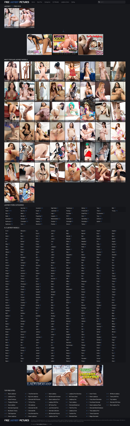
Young (114, 210)
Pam (83, 353)
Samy (99, 329)
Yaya (113, 340)
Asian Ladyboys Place (95, 405)
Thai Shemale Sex (33, 393)
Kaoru (53, 268)
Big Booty (9, 224)
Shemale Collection (54, 410)
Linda (53, 347)
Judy (53, 249)
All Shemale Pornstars (55, 396)
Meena (68, 262)
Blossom (23, 230)
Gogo (38, 278)
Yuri (113, 358)
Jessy (38, 355)
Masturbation (55, 218)
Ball (7, 313)
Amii (7, 262)
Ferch (38, 233)
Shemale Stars (73, 416)
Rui (98, 321)
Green (38, 286)
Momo (68, 313)
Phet (98, 257)
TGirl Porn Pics (73, 408)
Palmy (83, 350)
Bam (7, 318)
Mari (68, 244)
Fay (37, 230)
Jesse (38, 350)
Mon (68, 316)
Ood (83, 340)
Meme (68, 268)
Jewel (38, 358)
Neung (83, 257)
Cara (22, 268)
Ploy (98, 276)
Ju (52, 244)
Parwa (99, 238)
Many (68, 241)
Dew (22, 329)
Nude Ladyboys (12, 393)
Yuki (113, 355)
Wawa (114, 318)
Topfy (114, 292)
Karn (53, 276)
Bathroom (9, 221)
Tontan (114, 289)
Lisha (53, 355)
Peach (99, 249)
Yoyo (114, 347)
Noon (83, 297)
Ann (7, 278)
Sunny (114, 246)
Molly (68, 310)
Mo (67, 305)
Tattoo (84, 224)
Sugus (114, 241)
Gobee (38, 273)
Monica (68, 321)
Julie (52, 252)
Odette (83, 321)
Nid (82, 262)
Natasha (84, 241)
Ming (68, 292)
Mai (67, 230)
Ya (113, 334)
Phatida (99, 254)
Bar (7, 321)
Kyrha (53, 321)
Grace (38, 284)
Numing (83, 308)
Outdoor (54, 221)
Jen (37, 345)
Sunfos (114, 244)
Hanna (38, 294)
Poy (98, 297)
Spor (113, 236)
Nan (67, 347)
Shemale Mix (31, 410)
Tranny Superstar (94, 413)
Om (83, 337)
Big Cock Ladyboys (33, 396)
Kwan (53, 313)
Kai (52, 265)
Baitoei (8, 308)
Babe (8, 216)
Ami (7, 260)
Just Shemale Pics (54, 408)
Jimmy (53, 230)
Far (22, 361)
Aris (7, 294)
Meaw (68, 257)
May (68, 252)
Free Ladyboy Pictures (41, 424)
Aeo (7, 238)
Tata (114, 273)
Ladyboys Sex (72, 399)
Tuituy (114, 294)
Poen (98, 278)
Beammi (8, 329)
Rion (98, 316)
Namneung (69, 345)
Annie (8, 284)
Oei (82, 324)
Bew (7, 358)
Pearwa (99, 252)
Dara (22, 310)
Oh (82, 326)
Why (113, 321)
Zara (113, 361)
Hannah (38, 297)
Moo (68, 324)
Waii (113, 313)
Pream (99, 302)
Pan (83, 355)
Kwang (53, 316)
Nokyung (84, 281)
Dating (73, 2)
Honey (38, 305)
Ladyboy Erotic (73, 410)
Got (37, 281)
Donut (23, 334)
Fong (37, 244)
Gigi (37, 262)
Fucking (39, 218)
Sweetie (114, 254)
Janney (38, 332)
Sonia (99, 361)
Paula (99, 246)
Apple (8, 289)
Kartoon (54, 278)
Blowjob (24, 218)
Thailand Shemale (13, 402)
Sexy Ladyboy (11, 405)
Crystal (23, 305)
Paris (99, 236)
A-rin (7, 230)
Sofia (98, 353)
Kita (52, 302)
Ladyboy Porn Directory (75, 393)
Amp (7, 268)
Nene (83, 254)
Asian (8, 210)
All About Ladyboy (114, 393)
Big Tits (24, 210)
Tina (113, 284)
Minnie (68, 297)
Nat (82, 236)
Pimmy (99, 270)
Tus (113, 297)
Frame (38, 246)
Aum (8, 302)
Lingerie (54, 216)
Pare (98, 233)
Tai (113, 262)
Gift (37, 257)
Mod (68, 308)
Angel (8, 273)
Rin (98, 310)
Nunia (83, 313)
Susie (114, 249)
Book (22, 244)
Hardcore (39, 224)
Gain (37, 249)
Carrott (23, 270)
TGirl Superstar (12, 413)
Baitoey (8, 310)
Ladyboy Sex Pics (53, 416)
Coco (23, 294)
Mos (68, 329)
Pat (98, 241)
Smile (99, 345)
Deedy (23, 324)
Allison (8, 252)
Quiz (99, 308)
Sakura (99, 324)
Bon (22, 238)
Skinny (84, 208)
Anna (8, 281)
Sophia (114, 230)
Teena (114, 276)
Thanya (114, 278)
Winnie (114, 332)
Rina (98, 313)
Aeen (7, 236)
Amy (8, 270)
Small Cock (85, 210)
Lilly (52, 340)
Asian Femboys (12, 399)
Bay (7, 326)
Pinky (99, 273)
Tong (113, 286)
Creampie (24, 221)
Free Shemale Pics (33, 413)
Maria (68, 246)
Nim (83, 265)
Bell (7, 342)
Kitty (53, 305)
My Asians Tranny (12, 410)
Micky (68, 276)
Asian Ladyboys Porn (54, 399)
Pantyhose (70, 208)
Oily (82, 332)
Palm (83, 347)
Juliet (53, 254)
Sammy (99, 326)
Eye (22, 353)
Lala (52, 326)
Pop (98, 294)
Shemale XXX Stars (115, 402)
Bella (8, 345)
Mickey (69, 273)
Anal (8, 208)
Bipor (7, 361)
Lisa (53, 353)
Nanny (68, 361)
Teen (99, 208)
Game (38, 252)
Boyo (22, 252)
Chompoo (24, 284)
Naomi (83, 230)
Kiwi (52, 308)
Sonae (99, 358)
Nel (82, 252)
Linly (52, 350)
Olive (83, 334)
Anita (7, 276)
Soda (99, 350)
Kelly (52, 289)
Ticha (114, 281)
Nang (68, 355)
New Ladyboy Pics (114, 405)
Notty (83, 300)
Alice (8, 244)
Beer (8, 340)
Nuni (83, 310)
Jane (37, 329)
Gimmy (38, 265)
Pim (98, 268)
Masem (69, 249)
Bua (22, 254)
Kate (52, 281)
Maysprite (69, 254)
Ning (83, 268)
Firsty (38, 241)
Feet (38, 213)
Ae (7, 233)
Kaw (52, 286)
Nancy (68, 353)
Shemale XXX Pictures (34, 399)
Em (22, 345)
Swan (114, 252)
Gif (37, 254)
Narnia (83, 233)
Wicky (114, 324)
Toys (99, 216)
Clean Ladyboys (12, 416)
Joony (53, 238)
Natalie (83, 238)
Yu (113, 350)
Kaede (53, 262)
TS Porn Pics (31, 402)
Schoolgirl (69, 221)
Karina (53, 270)
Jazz (37, 340)
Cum (23, 224)
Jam (37, 326)
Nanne (68, 358)
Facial (38, 210)
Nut (83, 316)
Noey (83, 273)
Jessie (38, 353)
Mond (68, 318)
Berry (7, 355)
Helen (38, 300)
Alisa (7, 249)
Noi (82, 276)
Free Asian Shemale (95, 402)
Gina (37, 268)
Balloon (8, 316)
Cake (22, 260)
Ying (113, 342)
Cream (23, 300)
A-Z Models (56, 2)
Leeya (53, 334)
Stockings (84, 221)
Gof (37, 276)
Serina (99, 340)
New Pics (39, 2)
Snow (99, 347)
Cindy (23, 292)
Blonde (23, 216)
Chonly (23, 286)
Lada (53, 324)
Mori (68, 326)
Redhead (69, 218)
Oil (82, 329)
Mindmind (69, 289)
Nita (82, 270)
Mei (67, 265)
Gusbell (38, 292)
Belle (7, 347)
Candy (23, 265)
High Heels (54, 208)
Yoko (114, 345)
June (53, 257)
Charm (23, 276)
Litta (52, 358)
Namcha (69, 342)
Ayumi (8, 305)
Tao (113, 270)
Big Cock (24, 208)
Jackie (38, 321)
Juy (52, 260)
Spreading (85, 218)
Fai (22, 355)
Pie (98, 265)
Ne (82, 249)
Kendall (53, 292)
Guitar (38, 289)
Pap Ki (99, 230)
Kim (52, 300)
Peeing (69, 210)
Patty (99, 244)
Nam (68, 340)
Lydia (53, 361)
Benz (8, 353)
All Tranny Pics (52, 405)
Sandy (99, 332)
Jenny (38, 347)
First (38, 238)
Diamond (23, 332)
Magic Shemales (94, 416)
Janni (38, 334)
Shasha (99, 342)
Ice (37, 310)
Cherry (23, 281)
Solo (83, 216)
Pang (83, 361)
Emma (23, 347)
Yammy (114, 337)
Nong (83, 284)
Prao (98, 300)
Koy (52, 310)
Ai (7, 241)
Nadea (68, 334)
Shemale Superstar (13, 408)
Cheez (23, 278)
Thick (99, 210)
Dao (22, 308)
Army (8, 300)
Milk (68, 278)
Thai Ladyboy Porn (94, 410)
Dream (23, 337)
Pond (99, 286)
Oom (83, 342)
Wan (113, 316)
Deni (22, 326)
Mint (68, 300)
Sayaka (99, 337)
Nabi (68, 332)
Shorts (68, 224)
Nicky (83, 260)
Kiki (52, 297)
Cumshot (39, 208)
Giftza (38, 260)
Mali (67, 233)
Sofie (98, 355)
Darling (23, 313)
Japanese (55, 210)
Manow (68, 238)
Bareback (9, 218)
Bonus (23, 241)
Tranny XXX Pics (114, 396)
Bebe (7, 334)
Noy (82, 302)
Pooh (98, 292)
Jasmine (39, 337)
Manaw (69, 236)
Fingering (39, 216)
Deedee (23, 321)
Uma (113, 300)
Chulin (23, 289)
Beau (7, 332)
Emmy (23, 350)
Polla (98, 281)
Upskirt (99, 221)
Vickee (114, 308)
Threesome (100, 213)
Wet (113, 208)
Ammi (8, 265)
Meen (68, 260)
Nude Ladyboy (52, 393)
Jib (37, 361)
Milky (68, 281)
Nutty (83, 318)
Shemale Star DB (32, 408)
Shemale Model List (74, 405)
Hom (37, 302)
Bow (22, 246)
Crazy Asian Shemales (95, 399)
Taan (113, 257)
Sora (113, 233)
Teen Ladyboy (73, 402)
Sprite (114, 238)
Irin (37, 313)
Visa (113, 310)
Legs (53, 213)
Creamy (23, 302)
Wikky (114, 326)
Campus (23, 262)
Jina (53, 233)
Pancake (84, 358)
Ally (7, 254)
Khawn (53, 294)
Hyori (38, 308)
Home (33, 2)
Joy (52, 241)
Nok (82, 278)
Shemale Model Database (96, 408)
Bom (22, 236)
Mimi (68, 284)
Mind (68, 286)
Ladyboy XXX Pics (53, 402)
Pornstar (69, 213)
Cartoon (24, 273)
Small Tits (85, 213)
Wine (114, 329)
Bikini (23, 213)
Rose (99, 318)
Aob (7, 286)
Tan (113, 268)
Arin (7, 292)
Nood (83, 289)
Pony (98, 289)
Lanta (53, 329)
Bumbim (23, 257)
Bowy (23, 249)
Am (7, 257)
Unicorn (114, 305)
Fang (22, 358)
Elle (22, 342)
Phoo (98, 262)
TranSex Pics (72, 413)
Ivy (37, 318)
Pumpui (99, 305)
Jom (52, 236)
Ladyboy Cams (65, 2)
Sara (99, 334)
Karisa (53, 273)
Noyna (83, 305)
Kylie (52, 318)
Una (113, 302)
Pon (98, 284)
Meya (68, 270)
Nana (68, 350)
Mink (68, 294)
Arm (7, 297)
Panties (54, 224)
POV (68, 216)
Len (52, 337)
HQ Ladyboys (31, 405)
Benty (8, 350)
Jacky (38, 324)
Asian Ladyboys (32, 416)
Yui (113, 353)
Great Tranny (93, 393)
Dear (22, 318)
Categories (47, 2)
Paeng (83, 345)
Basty (7, 324)
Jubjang (53, 246)
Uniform (100, 218)
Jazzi (38, 342)
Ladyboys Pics (11, 396)
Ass (8, 213)
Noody (83, 292)
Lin (52, 345)
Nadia (68, 337)
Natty (83, 246)
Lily (52, 342)
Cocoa (23, 297)
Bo (22, 233)
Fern (38, 236)
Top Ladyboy (113, 399)
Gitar (37, 270)
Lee (53, 332)
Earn (22, 340)
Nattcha (84, 244)
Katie (53, 284)
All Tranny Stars (73, 396)
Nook (83, 294)
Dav (22, 316)
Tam (113, 265)
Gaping (39, 221)
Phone (99, 260)
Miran (68, 302)
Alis (7, 246)
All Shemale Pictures (54, 413)
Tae (113, 260)
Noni (83, 286)
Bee (7, 337)
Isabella (38, 316)
